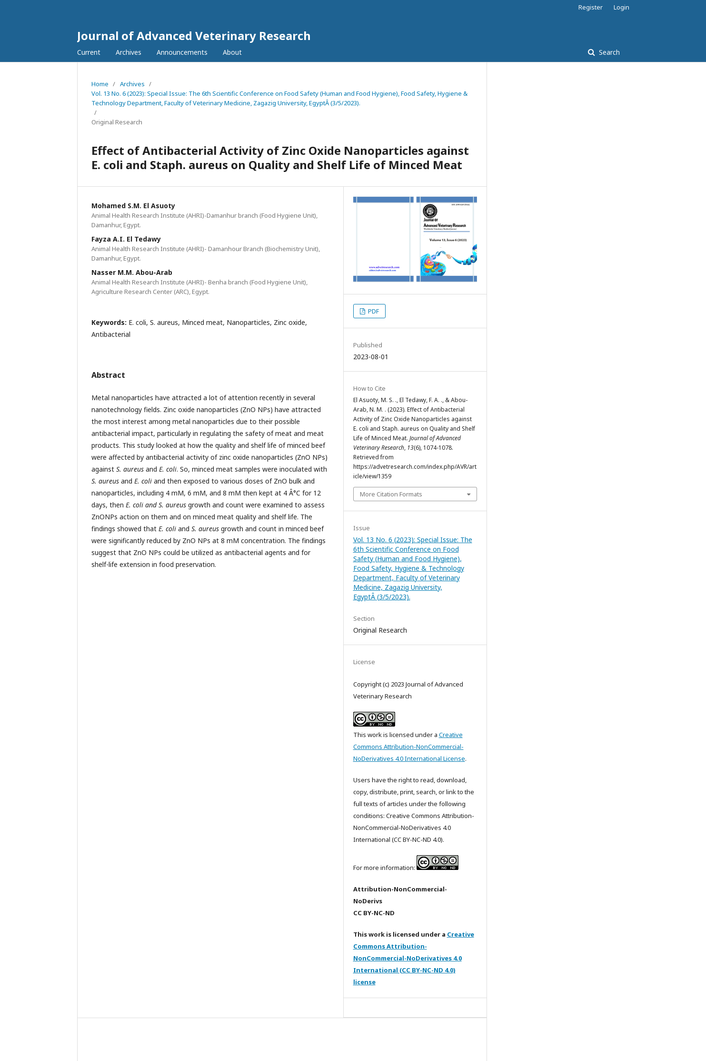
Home (100, 84)
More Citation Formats (391, 494)
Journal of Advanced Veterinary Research (194, 35)
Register (590, 7)
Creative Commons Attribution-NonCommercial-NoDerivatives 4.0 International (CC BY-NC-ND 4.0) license (413, 958)
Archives (128, 52)
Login (621, 7)
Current (88, 52)
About (232, 52)
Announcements (182, 52)
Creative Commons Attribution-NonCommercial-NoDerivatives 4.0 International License (409, 746)
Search (608, 52)
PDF (373, 311)
